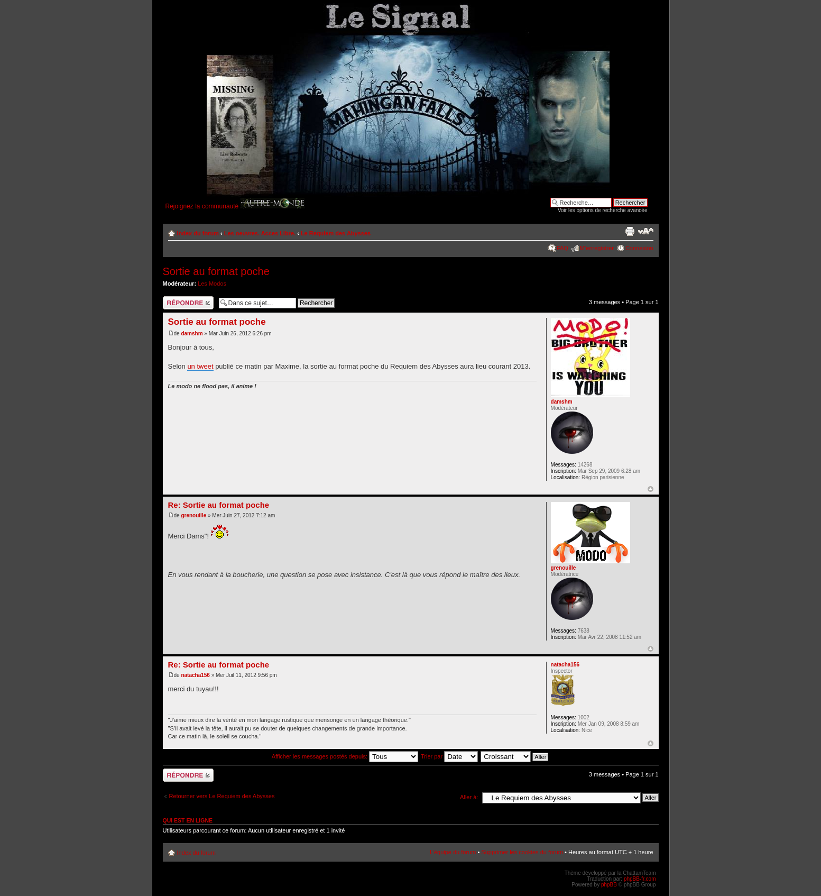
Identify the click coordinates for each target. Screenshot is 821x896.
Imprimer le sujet (629, 231)
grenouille (193, 515)
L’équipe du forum (453, 852)
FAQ (562, 248)
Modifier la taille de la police (645, 231)
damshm (191, 333)
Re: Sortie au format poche (219, 504)
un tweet (200, 366)
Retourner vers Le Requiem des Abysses (222, 796)
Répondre (188, 302)
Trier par (449, 756)
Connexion (639, 248)
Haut (650, 489)
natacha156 (195, 675)
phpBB (609, 885)
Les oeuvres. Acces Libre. (260, 233)
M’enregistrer (597, 248)
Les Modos (212, 283)
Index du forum (198, 233)
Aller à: (469, 797)
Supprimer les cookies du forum (522, 852)
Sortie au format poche (216, 271)
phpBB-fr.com (640, 879)
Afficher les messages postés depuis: (345, 756)
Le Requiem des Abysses (336, 233)
